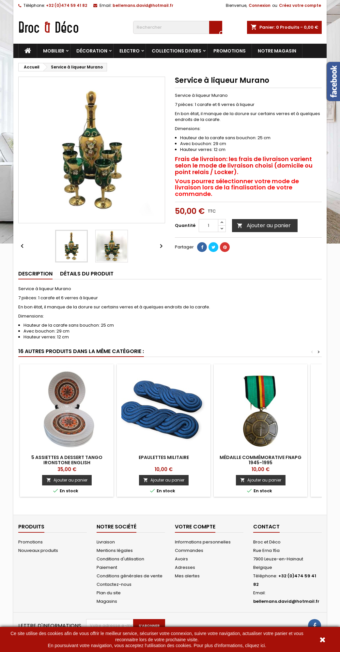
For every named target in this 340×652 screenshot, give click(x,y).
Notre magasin (277, 51)
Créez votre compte (300, 5)
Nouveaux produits (38, 550)
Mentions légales (115, 550)
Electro (129, 51)
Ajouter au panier (264, 225)
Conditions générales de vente (129, 576)
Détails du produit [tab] (87, 273)
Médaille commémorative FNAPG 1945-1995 (260, 460)
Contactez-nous (114, 584)
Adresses (185, 567)
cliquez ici (255, 645)
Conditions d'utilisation (120, 559)
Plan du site (109, 593)
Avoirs (181, 559)
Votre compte (195, 526)
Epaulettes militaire (164, 457)
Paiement (107, 567)
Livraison (106, 542)
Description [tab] (35, 273)
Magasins (107, 601)
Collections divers (176, 51)
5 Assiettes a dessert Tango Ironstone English (66, 460)
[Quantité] (208, 225)
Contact (266, 526)
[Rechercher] (177, 27)
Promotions (229, 51)
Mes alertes (187, 576)
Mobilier (53, 51)
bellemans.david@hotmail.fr (143, 5)
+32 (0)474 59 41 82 (66, 5)
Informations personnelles (203, 542)
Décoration (91, 51)
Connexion (259, 5)
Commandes (189, 550)
